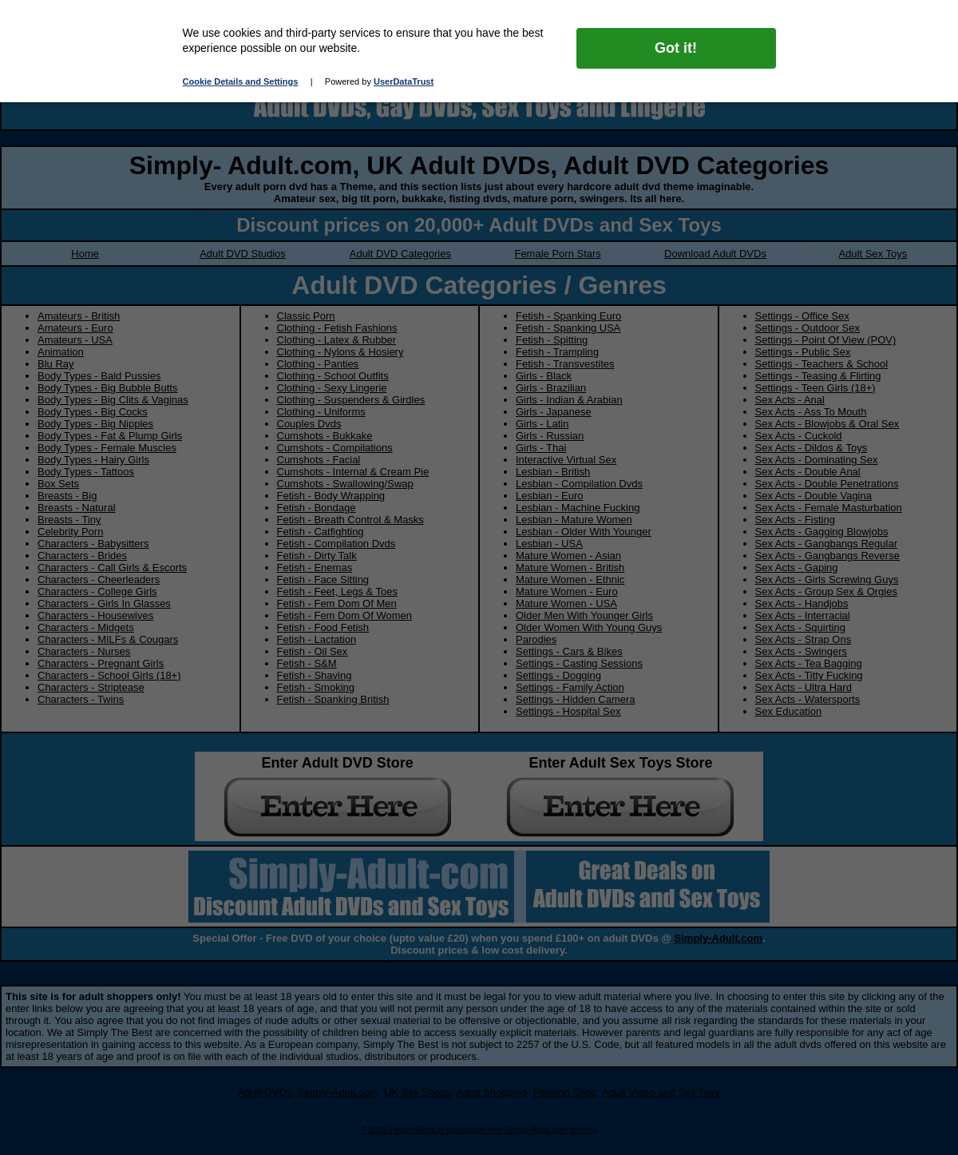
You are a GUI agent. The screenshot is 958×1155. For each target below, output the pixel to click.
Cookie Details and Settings (241, 81)
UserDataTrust (403, 81)
